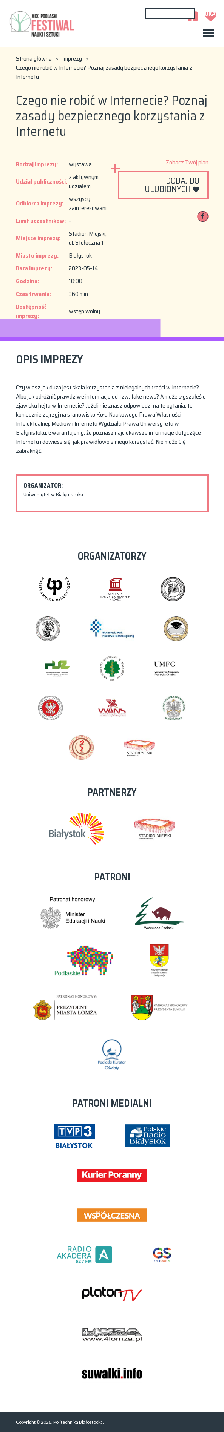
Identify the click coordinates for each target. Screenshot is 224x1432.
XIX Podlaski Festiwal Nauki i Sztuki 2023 (42, 23)
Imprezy (72, 58)
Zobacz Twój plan (187, 162)
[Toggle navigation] (208, 33)
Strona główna (34, 58)
